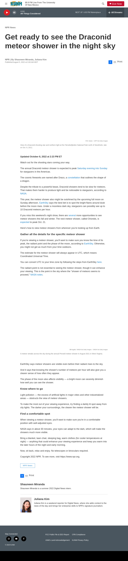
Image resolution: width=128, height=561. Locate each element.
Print (119, 61)
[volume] (14, 12)
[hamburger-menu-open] (6, 3)
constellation (74, 177)
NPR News (10, 27)
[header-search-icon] (103, 4)
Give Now (117, 3)
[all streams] (115, 12)
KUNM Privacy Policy (80, 540)
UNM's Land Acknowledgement (57, 540)
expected (24, 222)
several (72, 215)
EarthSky (43, 203)
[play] (7, 12)
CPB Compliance (78, 535)
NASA (23, 193)
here (99, 262)
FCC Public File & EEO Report (57, 535)
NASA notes (36, 274)
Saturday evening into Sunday (92, 168)
